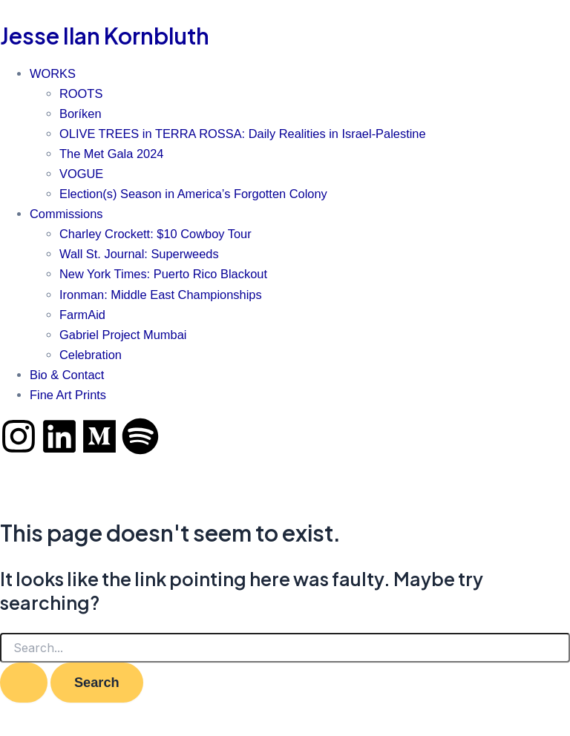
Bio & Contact (67, 374)
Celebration (90, 354)
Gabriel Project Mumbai (122, 334)
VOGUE (81, 173)
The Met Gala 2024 (111, 153)
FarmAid (82, 314)
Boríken (80, 113)
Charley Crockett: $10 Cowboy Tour (155, 233)
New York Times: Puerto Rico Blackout (163, 273)
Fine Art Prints (68, 394)
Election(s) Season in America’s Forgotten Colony (193, 193)
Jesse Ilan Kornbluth (104, 36)
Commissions (66, 213)
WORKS (53, 73)
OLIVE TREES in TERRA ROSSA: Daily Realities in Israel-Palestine (242, 133)
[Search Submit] (24, 683)
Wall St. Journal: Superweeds (139, 253)
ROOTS (80, 93)
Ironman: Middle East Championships (160, 294)
